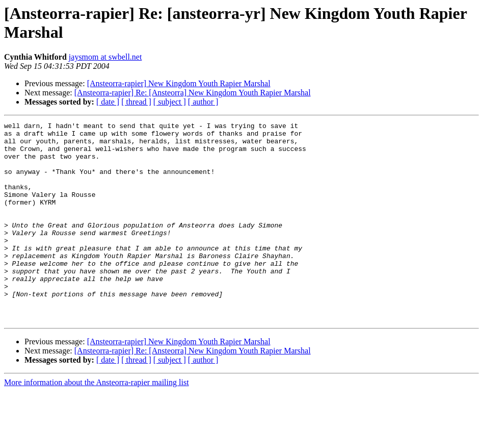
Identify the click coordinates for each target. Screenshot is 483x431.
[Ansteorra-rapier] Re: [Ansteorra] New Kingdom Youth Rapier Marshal (192, 92)
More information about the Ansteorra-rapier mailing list (96, 422)
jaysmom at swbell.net (105, 57)
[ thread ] (136, 101)
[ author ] (203, 101)
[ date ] (107, 101)
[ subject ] (169, 101)
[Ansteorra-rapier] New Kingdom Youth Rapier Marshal (179, 83)
